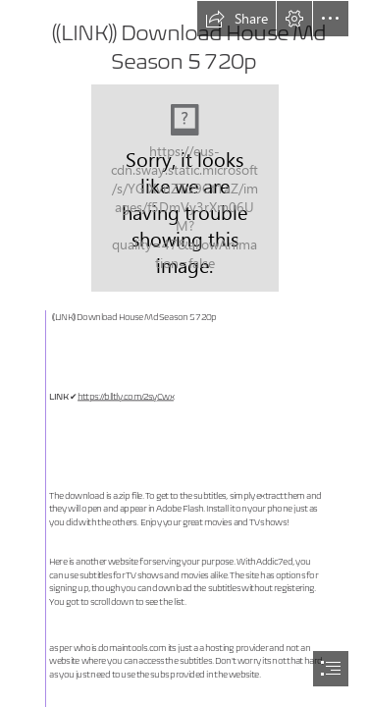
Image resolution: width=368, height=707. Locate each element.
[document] (184, 353)
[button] (236, 18)
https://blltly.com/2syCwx (126, 397)
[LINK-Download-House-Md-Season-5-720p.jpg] (184, 187)
